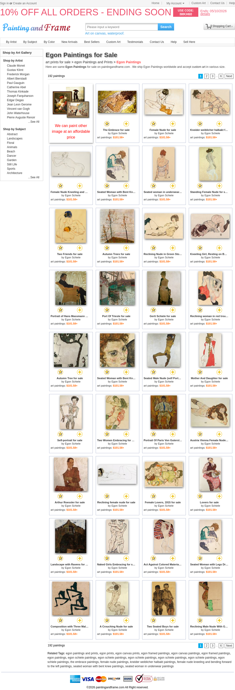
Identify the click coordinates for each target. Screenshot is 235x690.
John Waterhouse (18, 113)
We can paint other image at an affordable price (71, 131)
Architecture (14, 173)
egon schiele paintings (82, 657)
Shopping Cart (221, 26)
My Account (175, 3)
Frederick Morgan (18, 74)
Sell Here (189, 42)
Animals (12, 147)
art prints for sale (58, 62)
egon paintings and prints (82, 653)
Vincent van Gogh (18, 108)
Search (166, 27)
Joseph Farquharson (20, 96)
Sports (11, 168)
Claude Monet (16, 65)
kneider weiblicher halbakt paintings (152, 662)
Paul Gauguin (15, 83)
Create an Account (25, 3)
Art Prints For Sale (37, 27)
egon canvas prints (127, 653)
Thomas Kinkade (18, 91)
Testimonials (135, 42)
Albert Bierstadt (17, 78)
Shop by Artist (13, 60)
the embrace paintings (84, 662)
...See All (33, 121)
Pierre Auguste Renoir (21, 117)
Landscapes (15, 138)
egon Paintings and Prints (93, 62)
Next (229, 76)
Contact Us (217, 3)
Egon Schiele (119, 133)
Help (232, 3)
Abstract (12, 134)
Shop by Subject (14, 129)
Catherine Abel (16, 87)
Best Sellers (92, 42)
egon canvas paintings (185, 653)
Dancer (11, 155)
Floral (10, 143)
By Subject (30, 42)
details (205, 14)
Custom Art (199, 3)
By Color (49, 42)
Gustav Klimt (15, 70)
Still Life (12, 164)
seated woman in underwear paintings (149, 666)
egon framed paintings (155, 653)
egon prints (107, 653)
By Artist (11, 42)
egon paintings (56, 657)
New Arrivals (69, 42)
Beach (11, 151)
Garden (12, 160)
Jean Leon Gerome (19, 104)
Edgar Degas (15, 100)
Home (155, 3)
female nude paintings (114, 662)
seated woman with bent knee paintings (98, 666)
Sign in (4, 3)
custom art (199, 67)
